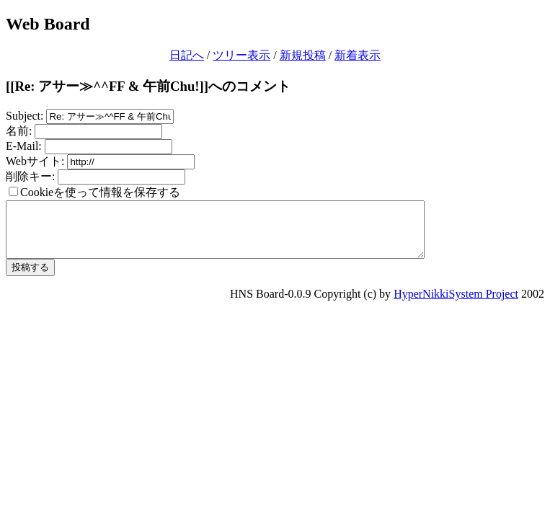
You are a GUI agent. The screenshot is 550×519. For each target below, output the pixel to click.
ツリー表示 (241, 55)
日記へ (186, 55)
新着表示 (357, 55)
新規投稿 (303, 55)
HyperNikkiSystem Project (456, 304)
